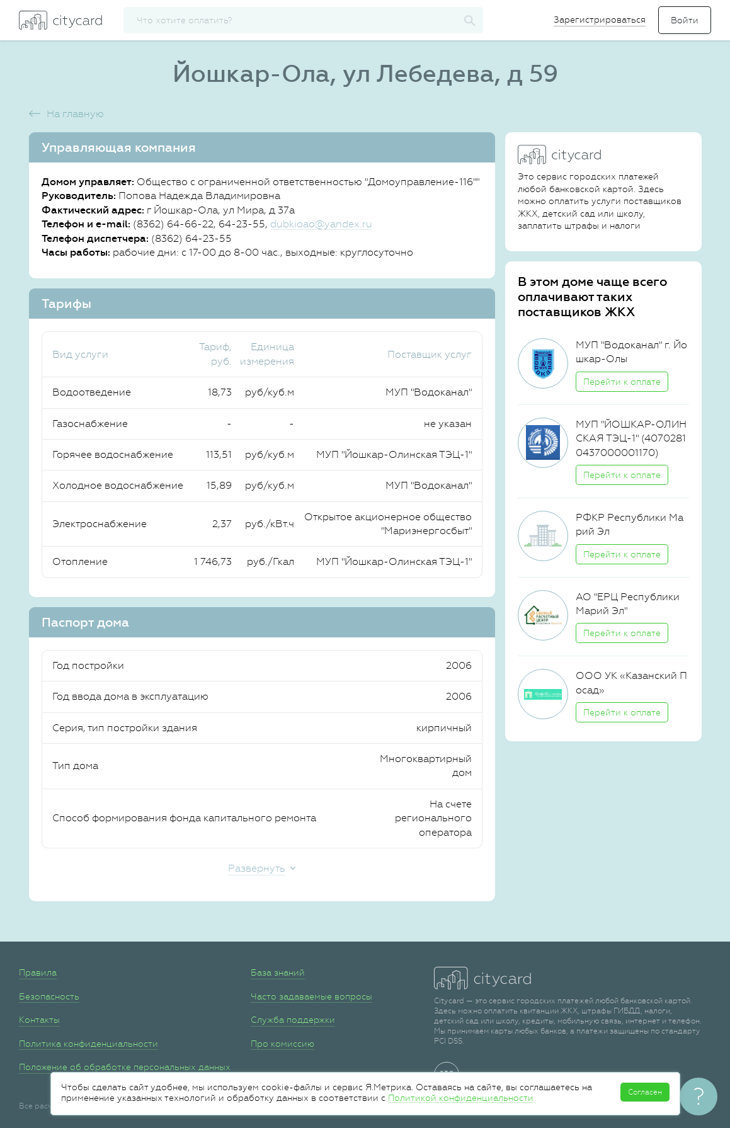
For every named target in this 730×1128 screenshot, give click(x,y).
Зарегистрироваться (600, 19)
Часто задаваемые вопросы (311, 996)
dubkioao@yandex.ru (321, 224)
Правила (38, 972)
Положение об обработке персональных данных (125, 1067)
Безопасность (49, 996)
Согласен (645, 1092)
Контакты (39, 1020)
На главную (75, 114)
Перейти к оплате (622, 382)
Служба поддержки (293, 1020)
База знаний (278, 972)
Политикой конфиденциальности (460, 1098)
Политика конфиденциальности (88, 1044)
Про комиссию (282, 1044)
